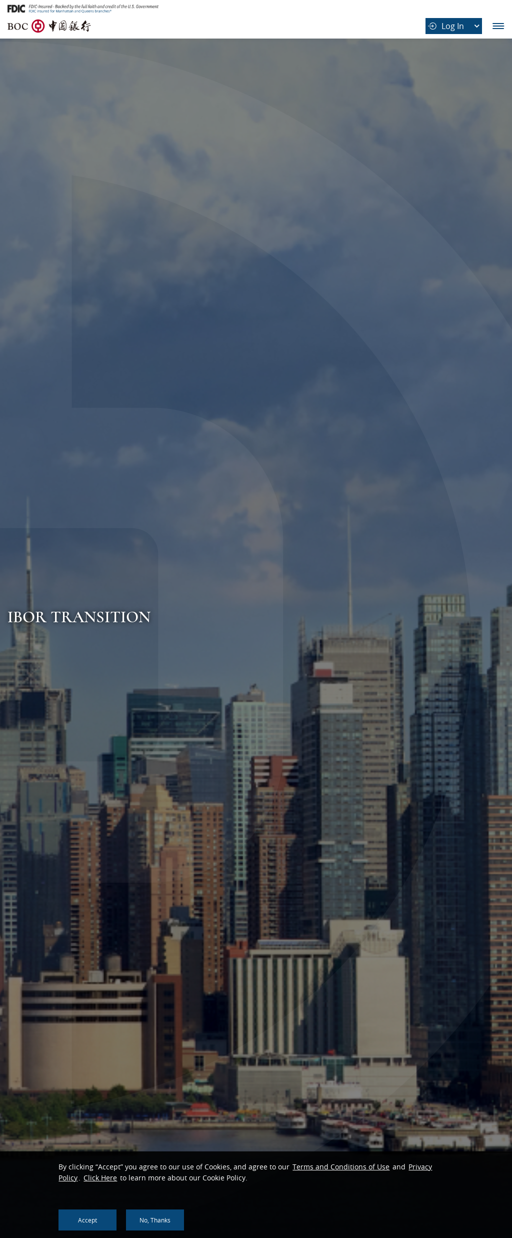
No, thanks (155, 1220)
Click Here (100, 1177)
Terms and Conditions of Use (341, 1166)
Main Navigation (498, 26)
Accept (87, 1220)
